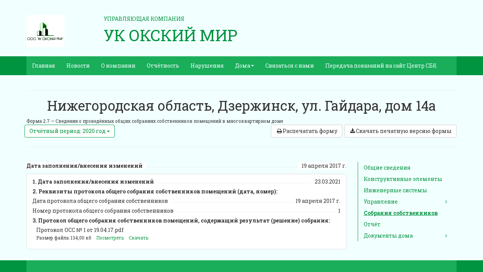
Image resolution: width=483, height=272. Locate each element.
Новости (78, 65)
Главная (43, 65)
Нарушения (207, 65)
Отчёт (372, 224)
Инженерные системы (395, 190)
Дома (244, 65)
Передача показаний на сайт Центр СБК (381, 65)
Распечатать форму (306, 130)
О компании (118, 65)
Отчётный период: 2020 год (69, 130)
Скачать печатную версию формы (400, 130)
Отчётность (163, 65)
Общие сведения (387, 167)
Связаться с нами (289, 65)
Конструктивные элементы (403, 178)
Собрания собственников (401, 212)
